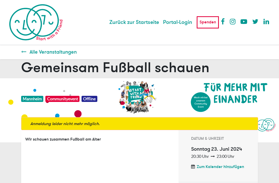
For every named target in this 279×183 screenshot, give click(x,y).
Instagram (233, 21)
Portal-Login (177, 22)
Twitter (255, 21)
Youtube (243, 21)
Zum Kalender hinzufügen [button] (220, 167)
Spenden (208, 22)
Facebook (224, 21)
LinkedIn (266, 21)
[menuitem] (134, 22)
